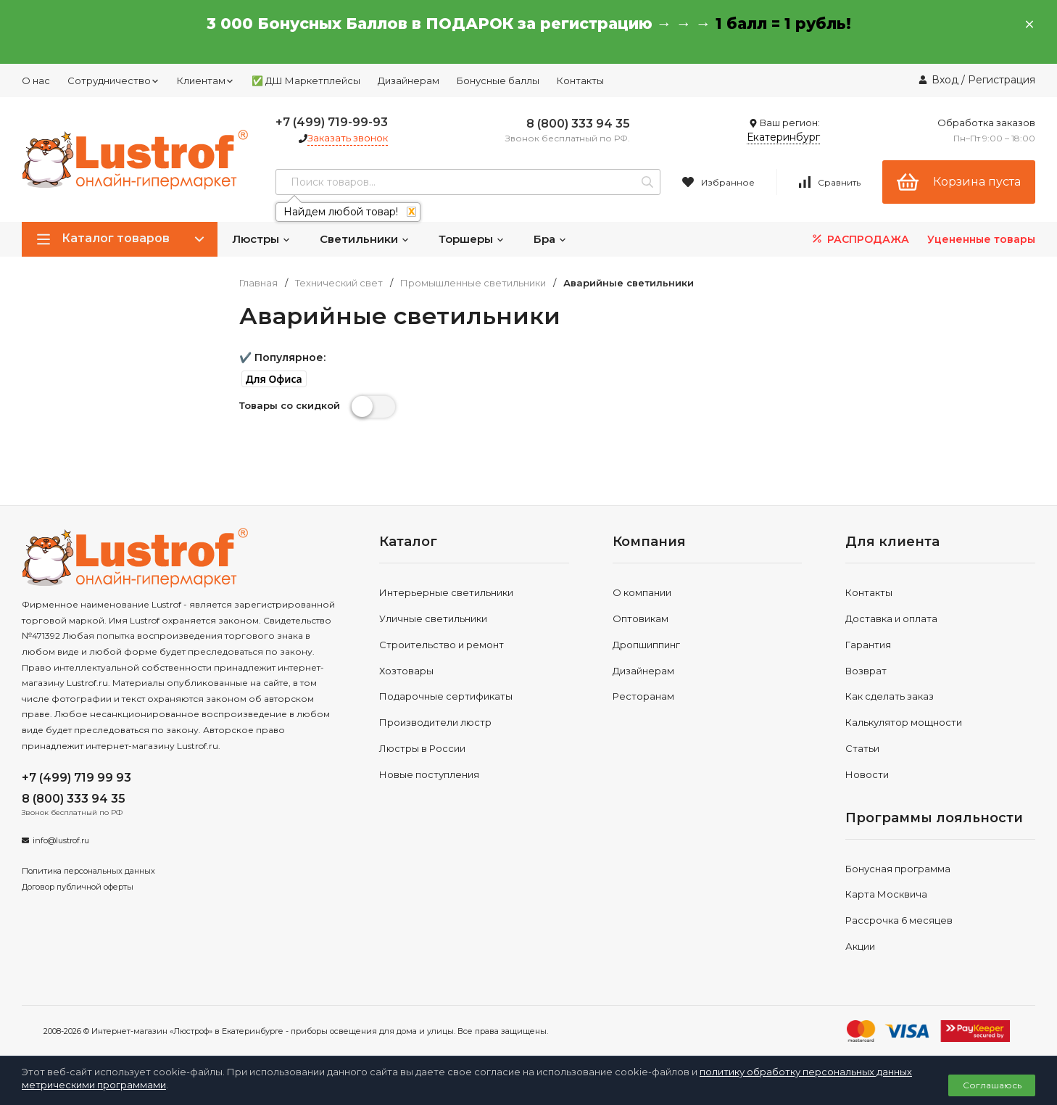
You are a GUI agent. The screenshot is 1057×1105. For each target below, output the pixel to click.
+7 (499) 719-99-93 (331, 122)
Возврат (866, 670)
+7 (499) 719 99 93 (76, 778)
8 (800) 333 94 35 (578, 124)
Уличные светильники (433, 618)
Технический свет (339, 283)
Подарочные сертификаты (446, 696)
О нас (36, 80)
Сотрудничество (113, 80)
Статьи (862, 748)
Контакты (580, 80)
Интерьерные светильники (446, 592)
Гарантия (868, 644)
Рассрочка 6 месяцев (899, 920)
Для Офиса (274, 379)
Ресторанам (643, 696)
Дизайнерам (408, 80)
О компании (642, 592)
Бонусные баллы (498, 80)
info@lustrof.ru (61, 840)
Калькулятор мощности (903, 722)
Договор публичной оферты (77, 887)
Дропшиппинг (646, 644)
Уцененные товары (981, 239)
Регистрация (1001, 79)
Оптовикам (640, 618)
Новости (867, 774)
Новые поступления (429, 774)
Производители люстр (435, 722)
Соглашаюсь (992, 1085)
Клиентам (205, 80)
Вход (945, 79)
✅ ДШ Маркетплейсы (306, 80)
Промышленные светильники (473, 283)
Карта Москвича (886, 894)
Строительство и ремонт (441, 644)
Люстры (261, 239)
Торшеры (472, 239)
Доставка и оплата (891, 618)
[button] (274, 379)
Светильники (365, 239)
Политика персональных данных (88, 871)
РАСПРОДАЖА (859, 239)
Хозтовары (406, 670)
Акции (860, 946)
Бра (550, 239)
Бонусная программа (897, 868)
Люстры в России (422, 748)
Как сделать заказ (889, 696)
